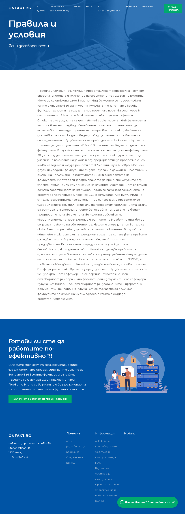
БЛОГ (89, 6)
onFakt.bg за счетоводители (106, 444)
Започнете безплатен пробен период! (40, 398)
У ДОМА (41, 8)
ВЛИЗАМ (147, 6)
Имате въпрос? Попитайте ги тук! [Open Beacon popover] (147, 502)
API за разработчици (75, 444)
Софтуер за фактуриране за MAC (105, 457)
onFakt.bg (19, 8)
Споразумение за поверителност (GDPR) (106, 495)
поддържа (72, 451)
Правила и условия (107, 484)
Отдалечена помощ (74, 460)
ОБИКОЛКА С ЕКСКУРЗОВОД (59, 8)
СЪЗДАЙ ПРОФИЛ (172, 8)
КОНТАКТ (131, 6)
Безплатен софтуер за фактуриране (104, 473)
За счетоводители (109, 8)
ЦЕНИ (77, 6)
